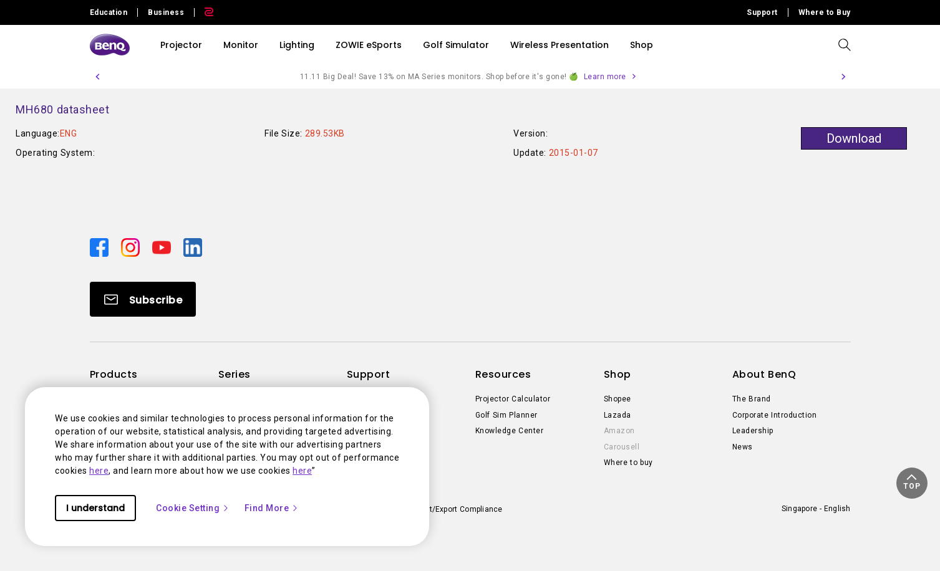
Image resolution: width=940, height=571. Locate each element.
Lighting (296, 45)
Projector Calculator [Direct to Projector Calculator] (513, 399)
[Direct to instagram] (131, 247)
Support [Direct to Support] (762, 12)
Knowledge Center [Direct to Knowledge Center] (509, 430)
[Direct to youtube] (162, 247)
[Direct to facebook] (100, 247)
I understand (95, 508)
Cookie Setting (193, 508)
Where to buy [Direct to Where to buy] (628, 462)
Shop (641, 45)
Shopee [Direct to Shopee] (617, 399)
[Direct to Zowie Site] (204, 12)
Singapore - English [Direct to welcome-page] (816, 508)
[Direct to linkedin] (192, 247)
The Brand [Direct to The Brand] (751, 399)
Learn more (605, 76)
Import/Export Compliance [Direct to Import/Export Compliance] (455, 509)
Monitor (240, 45)
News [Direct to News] (742, 447)
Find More (272, 508)
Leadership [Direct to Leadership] (752, 430)
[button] (97, 76)
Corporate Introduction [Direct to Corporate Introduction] (774, 415)
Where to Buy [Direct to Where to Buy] (824, 12)
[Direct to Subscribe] (143, 299)
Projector (181, 45)
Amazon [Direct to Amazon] (619, 430)
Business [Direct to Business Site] (166, 12)
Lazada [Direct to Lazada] (617, 415)
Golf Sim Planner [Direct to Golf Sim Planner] (506, 415)
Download (853, 138)
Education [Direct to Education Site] (109, 12)
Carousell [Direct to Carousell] (622, 447)
